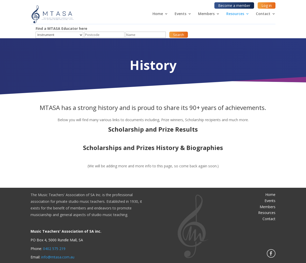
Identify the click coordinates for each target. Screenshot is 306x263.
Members (206, 14)
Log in (266, 5)
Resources (235, 14)
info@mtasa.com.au (57, 257)
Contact (263, 14)
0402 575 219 (54, 248)
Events (180, 14)
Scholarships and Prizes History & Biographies (153, 147)
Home (157, 14)
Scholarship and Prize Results (153, 129)
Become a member (234, 5)
